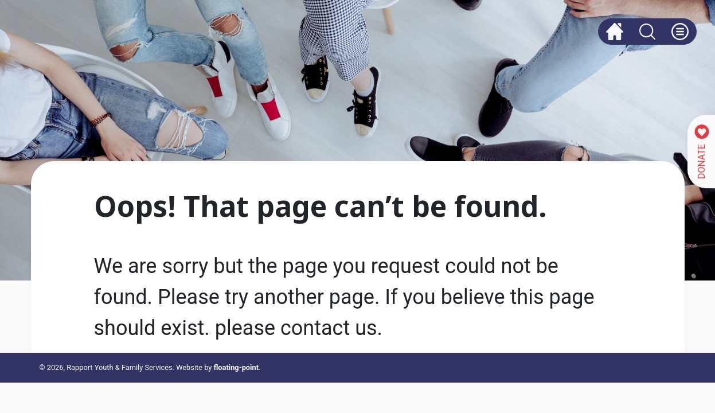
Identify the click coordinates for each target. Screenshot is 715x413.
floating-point (236, 367)
